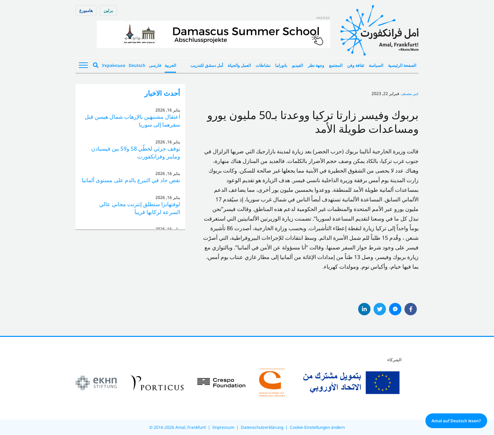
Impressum (223, 427)
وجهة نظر (316, 65)
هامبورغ (86, 10)
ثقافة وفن (355, 65)
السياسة (376, 65)
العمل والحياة (239, 65)
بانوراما (281, 65)
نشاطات (263, 65)
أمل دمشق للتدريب (206, 65)
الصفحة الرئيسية (402, 65)
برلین (108, 10)
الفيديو (297, 65)
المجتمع (335, 65)
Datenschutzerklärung (262, 427)
